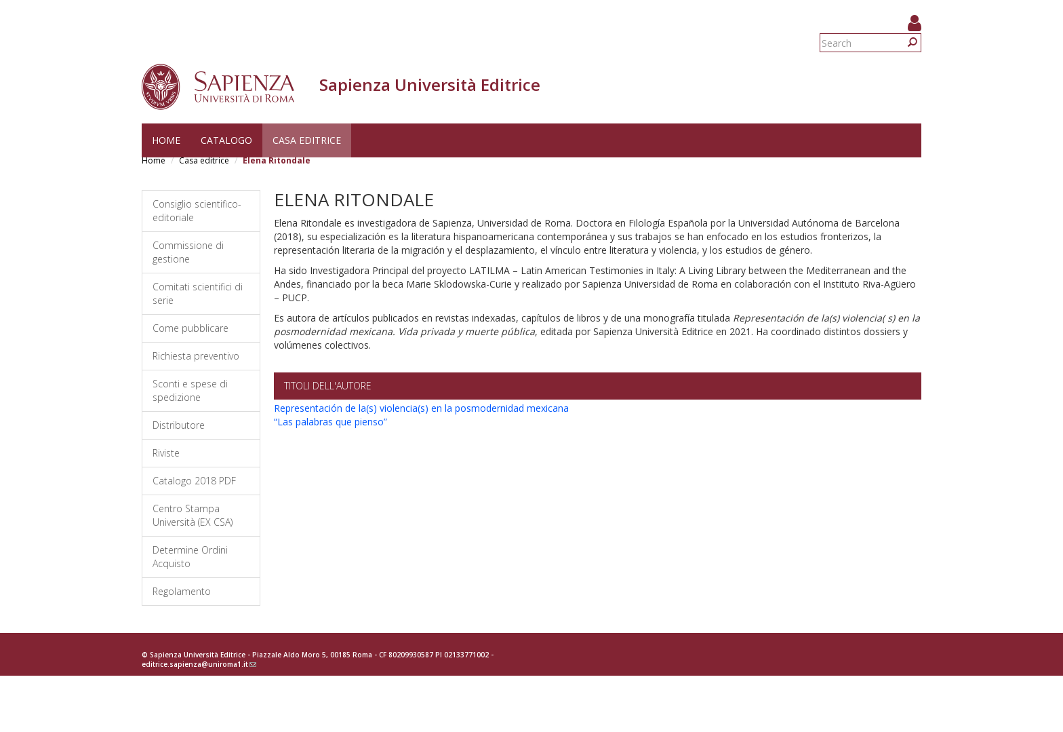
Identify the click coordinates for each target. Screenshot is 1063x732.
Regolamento (182, 591)
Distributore (179, 425)
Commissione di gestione (188, 252)
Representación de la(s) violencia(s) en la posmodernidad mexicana (421, 408)
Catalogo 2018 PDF (194, 480)
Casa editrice (307, 140)
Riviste (166, 452)
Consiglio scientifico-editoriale (197, 210)
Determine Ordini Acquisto (190, 556)
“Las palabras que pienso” (330, 421)
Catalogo (226, 140)
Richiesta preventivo (196, 355)
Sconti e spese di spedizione (190, 390)
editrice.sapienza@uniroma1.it (199, 664)
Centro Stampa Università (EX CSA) (193, 515)
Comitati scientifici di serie (198, 293)
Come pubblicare (190, 328)
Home (166, 140)
